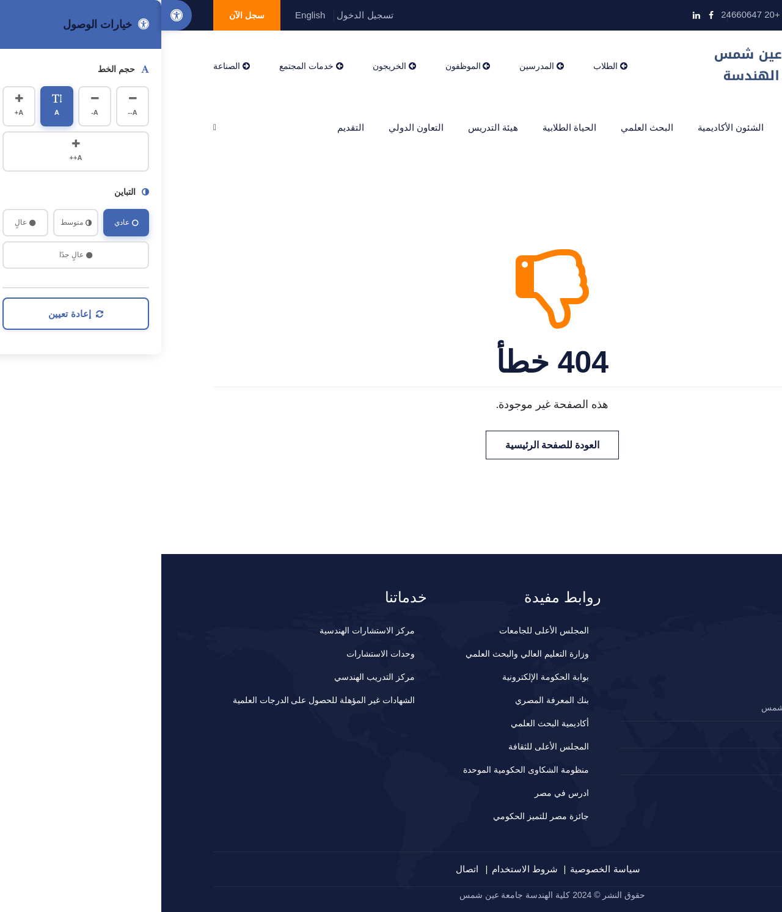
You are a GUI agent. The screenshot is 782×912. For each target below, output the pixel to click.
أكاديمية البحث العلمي (388, 723)
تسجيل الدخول (203, 15)
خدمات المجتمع (150, 66)
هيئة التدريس (332, 127)
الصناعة (70, 66)
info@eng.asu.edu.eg (674, 14)
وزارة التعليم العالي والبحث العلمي (366, 653)
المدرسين (380, 66)
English (149, 15)
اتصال (305, 869)
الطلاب (449, 66)
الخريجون (233, 66)
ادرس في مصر (400, 793)
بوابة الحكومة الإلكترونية (384, 677)
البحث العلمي (485, 127)
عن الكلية (645, 127)
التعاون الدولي (254, 127)
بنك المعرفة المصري (391, 700)
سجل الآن (85, 15)
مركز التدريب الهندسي (213, 677)
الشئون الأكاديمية (569, 127)
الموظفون (306, 66)
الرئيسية (703, 127)
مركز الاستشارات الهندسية (206, 630)
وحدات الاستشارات (219, 653)
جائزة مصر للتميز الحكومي (380, 816)
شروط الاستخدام (363, 869)
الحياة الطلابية (408, 127)
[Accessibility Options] (15, 15)
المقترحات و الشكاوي (675, 761)
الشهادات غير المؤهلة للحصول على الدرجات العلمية (162, 700)
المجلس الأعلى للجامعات (383, 630)
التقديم (189, 127)
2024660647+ (685, 734)
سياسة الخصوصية (443, 869)
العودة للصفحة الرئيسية (391, 445)
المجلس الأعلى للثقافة (387, 746)
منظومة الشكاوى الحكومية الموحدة (365, 770)
